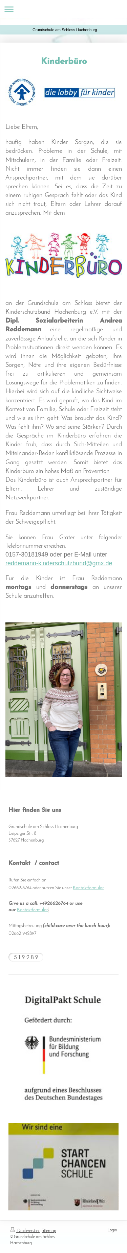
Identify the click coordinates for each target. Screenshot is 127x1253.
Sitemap (49, 1231)
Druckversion (25, 1231)
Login (112, 1230)
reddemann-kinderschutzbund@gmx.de (58, 563)
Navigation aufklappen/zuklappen (63, 9)
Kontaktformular (88, 888)
